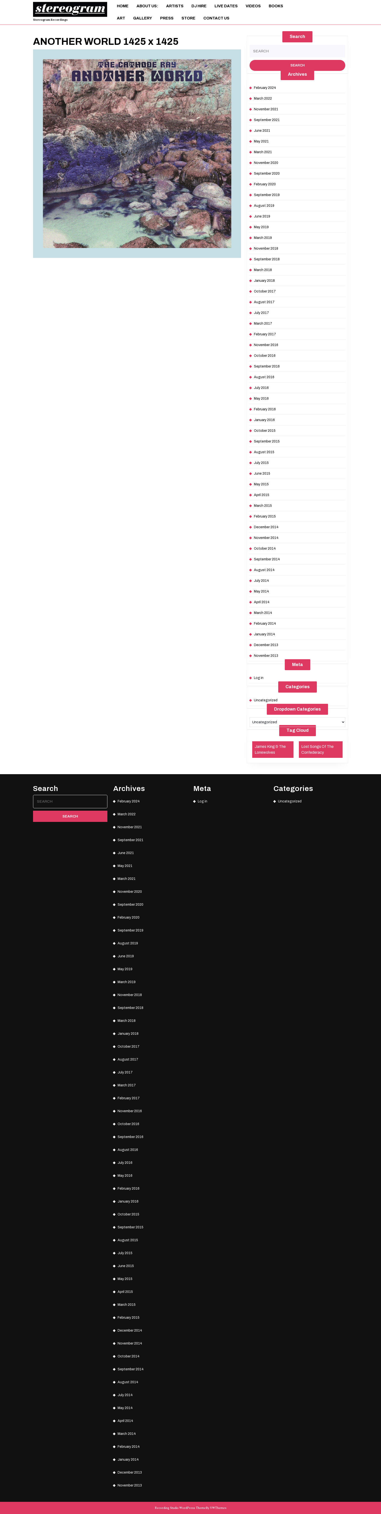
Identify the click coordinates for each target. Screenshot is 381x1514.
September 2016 (267, 366)
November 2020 (266, 163)
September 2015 (267, 441)
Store (188, 18)
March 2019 (263, 238)
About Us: (147, 6)
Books (276, 6)
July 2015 (261, 463)
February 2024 (265, 88)
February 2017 (265, 334)
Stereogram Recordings (50, 19)
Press (166, 18)
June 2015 (262, 473)
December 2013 (266, 645)
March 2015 (263, 506)
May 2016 (261, 398)
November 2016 (266, 345)
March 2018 (263, 270)
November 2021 (266, 109)
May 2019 (261, 227)
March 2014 (263, 613)
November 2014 (266, 538)
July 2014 (261, 581)
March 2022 (263, 98)
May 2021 (261, 141)
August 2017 (264, 302)
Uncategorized (265, 700)
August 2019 (264, 205)
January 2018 (264, 280)
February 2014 (265, 623)
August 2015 (264, 452)
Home (123, 6)
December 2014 (266, 527)
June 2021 (262, 130)
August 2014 (264, 570)
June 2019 (262, 216)
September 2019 (267, 195)
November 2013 (266, 656)
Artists (174, 6)
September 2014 (267, 559)
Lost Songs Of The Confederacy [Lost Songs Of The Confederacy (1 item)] (317, 749)
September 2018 (267, 259)
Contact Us (216, 18)
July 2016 (261, 388)
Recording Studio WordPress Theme (180, 1508)
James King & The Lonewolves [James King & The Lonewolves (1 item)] (270, 749)
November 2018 (266, 248)
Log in (258, 678)
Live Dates (226, 6)
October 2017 (265, 291)
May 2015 (261, 484)
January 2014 (264, 634)
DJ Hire (199, 6)
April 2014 (261, 602)
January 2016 (264, 420)
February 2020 (265, 184)
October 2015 (265, 431)
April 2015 (261, 495)
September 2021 (267, 120)
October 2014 (265, 548)
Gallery (142, 18)
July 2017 (261, 313)
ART (121, 18)
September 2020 (267, 173)
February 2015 (265, 516)
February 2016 (265, 409)
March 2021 (263, 152)
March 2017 (263, 323)
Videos (253, 6)
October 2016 (265, 355)
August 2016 (264, 377)
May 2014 (261, 591)
